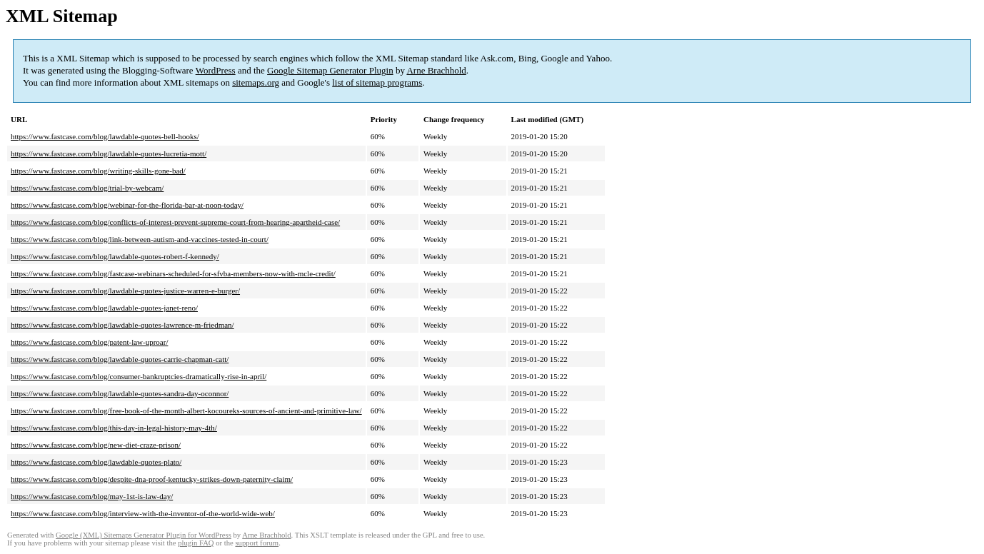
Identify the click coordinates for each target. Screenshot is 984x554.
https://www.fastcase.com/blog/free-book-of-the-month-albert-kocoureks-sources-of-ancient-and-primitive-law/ (186, 410)
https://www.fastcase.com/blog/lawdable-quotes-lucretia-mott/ (108, 153)
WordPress (216, 70)
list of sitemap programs (377, 82)
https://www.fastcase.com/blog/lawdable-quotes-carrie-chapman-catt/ (120, 359)
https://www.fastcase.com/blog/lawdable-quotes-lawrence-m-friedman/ (122, 325)
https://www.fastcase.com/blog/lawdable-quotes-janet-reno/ (104, 307)
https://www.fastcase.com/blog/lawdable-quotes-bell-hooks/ (105, 136)
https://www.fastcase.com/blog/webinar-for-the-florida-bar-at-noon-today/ (127, 205)
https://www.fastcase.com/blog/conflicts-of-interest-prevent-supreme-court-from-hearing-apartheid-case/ (175, 222)
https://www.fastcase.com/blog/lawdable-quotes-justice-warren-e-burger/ (125, 290)
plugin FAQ (196, 543)
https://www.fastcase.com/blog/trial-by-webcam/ (87, 187)
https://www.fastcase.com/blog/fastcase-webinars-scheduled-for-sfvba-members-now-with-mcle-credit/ (173, 273)
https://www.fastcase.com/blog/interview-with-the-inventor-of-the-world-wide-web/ (143, 513)
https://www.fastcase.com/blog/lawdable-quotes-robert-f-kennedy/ (115, 256)
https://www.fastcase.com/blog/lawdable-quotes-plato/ (96, 462)
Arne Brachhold (436, 70)
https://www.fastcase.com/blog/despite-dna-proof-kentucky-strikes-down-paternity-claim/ (152, 479)
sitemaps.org (255, 82)
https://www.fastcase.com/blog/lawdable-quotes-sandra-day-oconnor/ (120, 393)
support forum (256, 543)
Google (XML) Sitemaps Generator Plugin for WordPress (143, 535)
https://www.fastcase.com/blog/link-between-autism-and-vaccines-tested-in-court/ (139, 239)
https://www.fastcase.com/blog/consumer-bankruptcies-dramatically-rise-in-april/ (138, 376)
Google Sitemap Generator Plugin (330, 70)
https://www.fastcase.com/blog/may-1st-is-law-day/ (92, 496)
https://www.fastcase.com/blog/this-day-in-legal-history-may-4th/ (114, 427)
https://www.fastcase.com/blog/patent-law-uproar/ (89, 342)
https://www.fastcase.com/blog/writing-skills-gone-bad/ (98, 170)
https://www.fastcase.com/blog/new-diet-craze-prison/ (96, 444)
